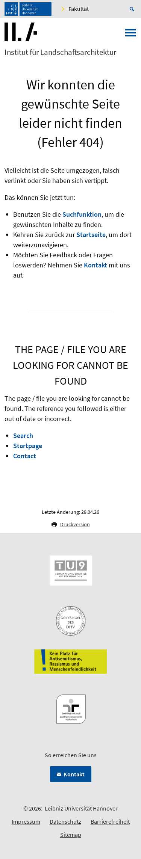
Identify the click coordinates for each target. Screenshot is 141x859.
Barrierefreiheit (110, 821)
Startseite (91, 234)
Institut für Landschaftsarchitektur (60, 52)
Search (23, 435)
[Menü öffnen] (130, 35)
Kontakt (95, 265)
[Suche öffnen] (133, 9)
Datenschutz (65, 821)
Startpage (27, 445)
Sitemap (70, 834)
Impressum (26, 821)
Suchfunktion (82, 214)
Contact (24, 455)
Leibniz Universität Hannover (81, 808)
